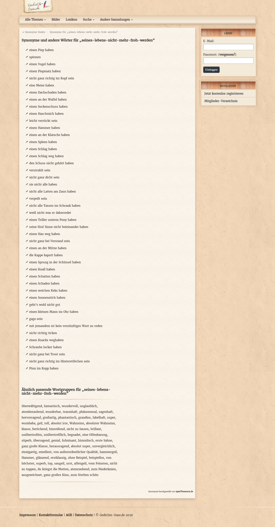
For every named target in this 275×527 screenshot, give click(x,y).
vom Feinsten (98, 463)
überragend (41, 440)
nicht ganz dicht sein (44, 177)
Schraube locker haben (45, 347)
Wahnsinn (77, 423)
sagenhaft (106, 412)
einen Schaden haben (44, 283)
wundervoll (70, 406)
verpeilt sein (38, 198)
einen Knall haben (42, 269)
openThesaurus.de (184, 491)
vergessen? (227, 54)
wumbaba (28, 423)
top (50, 463)
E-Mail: (208, 41)
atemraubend (79, 469)
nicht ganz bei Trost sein (47, 354)
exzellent (45, 452)
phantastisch (67, 417)
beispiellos (96, 457)
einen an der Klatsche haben (49, 135)
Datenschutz (84, 515)
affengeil (80, 463)
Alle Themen (35, 19)
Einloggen (211, 69)
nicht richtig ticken (43, 333)
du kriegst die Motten (53, 469)
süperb (26, 440)
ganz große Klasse (35, 446)
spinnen (35, 57)
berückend (39, 429)
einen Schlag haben (43, 149)
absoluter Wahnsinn (100, 423)
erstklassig (58, 457)
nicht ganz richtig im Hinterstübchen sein (59, 361)
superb (41, 463)
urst (69, 463)
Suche (88, 19)
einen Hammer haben (44, 128)
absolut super (80, 446)
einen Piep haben (41, 50)
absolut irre (59, 423)
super (111, 417)
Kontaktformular (51, 515)
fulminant (69, 440)
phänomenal (88, 412)
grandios (84, 417)
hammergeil (108, 452)
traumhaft (70, 412)
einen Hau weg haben (44, 234)
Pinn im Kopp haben (43, 368)
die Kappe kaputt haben (46, 255)
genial (55, 440)
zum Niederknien (103, 469)
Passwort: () (219, 54)
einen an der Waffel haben (48, 99)
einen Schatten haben (44, 276)
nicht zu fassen (78, 429)
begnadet (74, 435)
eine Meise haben (41, 85)
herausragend (59, 446)
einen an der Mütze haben (47, 248)
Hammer (28, 457)
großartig (49, 417)
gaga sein (36, 319)
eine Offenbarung (94, 435)
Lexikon (71, 19)
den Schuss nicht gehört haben (51, 163)
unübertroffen (32, 435)
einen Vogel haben (42, 64)
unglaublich (88, 406)
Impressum (27, 515)
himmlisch (86, 440)
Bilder (56, 19)
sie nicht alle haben (43, 184)
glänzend (42, 457)
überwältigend (32, 406)
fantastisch (52, 406)
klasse (26, 429)
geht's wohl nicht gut (44, 305)
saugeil (59, 463)
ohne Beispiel (77, 457)
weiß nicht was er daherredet (50, 213)
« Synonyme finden (33, 32)
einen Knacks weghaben (46, 340)
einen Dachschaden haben (47, 92)
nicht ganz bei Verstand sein (49, 241)
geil (39, 423)
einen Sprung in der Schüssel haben (55, 262)
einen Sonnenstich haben (47, 297)
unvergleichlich (103, 446)
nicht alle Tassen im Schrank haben (54, 205)
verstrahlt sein (39, 170)
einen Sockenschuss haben (48, 106)
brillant (96, 429)
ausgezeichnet (32, 475)
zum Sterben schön (84, 475)
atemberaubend (33, 412)
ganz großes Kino (56, 475)
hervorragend (31, 417)
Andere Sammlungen (116, 19)
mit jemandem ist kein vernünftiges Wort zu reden (65, 326)
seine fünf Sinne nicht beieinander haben (58, 227)
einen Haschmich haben (46, 113)
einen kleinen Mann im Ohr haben (53, 312)
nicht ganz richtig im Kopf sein (51, 78)
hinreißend (57, 429)
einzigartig (29, 452)
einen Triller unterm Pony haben (52, 220)
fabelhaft (99, 417)
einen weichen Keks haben (48, 290)
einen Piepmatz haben (45, 71)
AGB (69, 515)
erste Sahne (103, 440)
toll (46, 423)
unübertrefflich (55, 435)
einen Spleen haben (43, 142)
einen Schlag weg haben (46, 156)
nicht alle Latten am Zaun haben (52, 191)
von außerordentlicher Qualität (75, 452)
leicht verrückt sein (43, 121)
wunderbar (53, 412)
